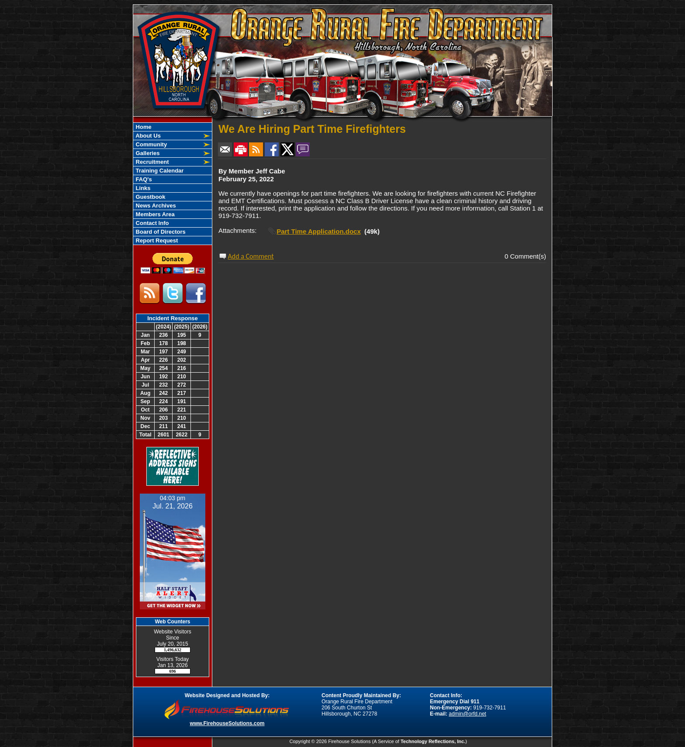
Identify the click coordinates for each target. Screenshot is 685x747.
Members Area (154, 214)
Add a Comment (251, 256)
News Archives (155, 205)
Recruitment (151, 162)
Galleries (147, 153)
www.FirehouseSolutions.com (227, 723)
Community (150, 144)
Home (143, 127)
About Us (147, 135)
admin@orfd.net (467, 714)
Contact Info (151, 223)
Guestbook (150, 197)
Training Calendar (158, 170)
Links (142, 188)
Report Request (156, 240)
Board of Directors (160, 231)
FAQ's (143, 179)
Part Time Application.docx (319, 231)
